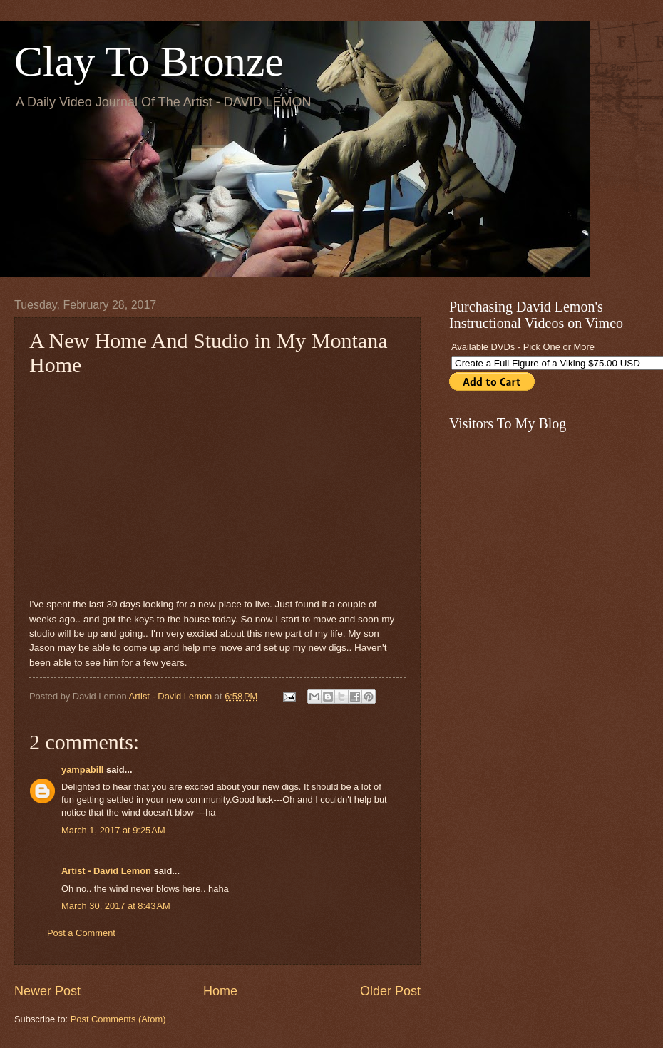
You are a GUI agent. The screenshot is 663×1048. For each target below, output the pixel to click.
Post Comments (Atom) (118, 1019)
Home (220, 991)
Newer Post (47, 991)
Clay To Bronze (149, 61)
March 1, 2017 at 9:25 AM (113, 830)
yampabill (82, 769)
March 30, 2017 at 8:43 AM (115, 905)
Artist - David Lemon (106, 870)
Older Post (390, 991)
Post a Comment (81, 933)
